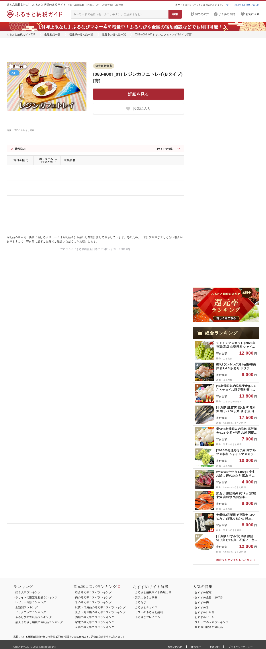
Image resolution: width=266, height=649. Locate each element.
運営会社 (196, 646)
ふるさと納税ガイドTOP (21, 34)
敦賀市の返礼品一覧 (114, 34)
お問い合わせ (175, 646)
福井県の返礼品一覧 (81, 34)
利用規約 (214, 646)
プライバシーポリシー (240, 646)
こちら (123, 553)
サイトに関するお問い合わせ (242, 4)
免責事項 (103, 636)
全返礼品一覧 (52, 34)
